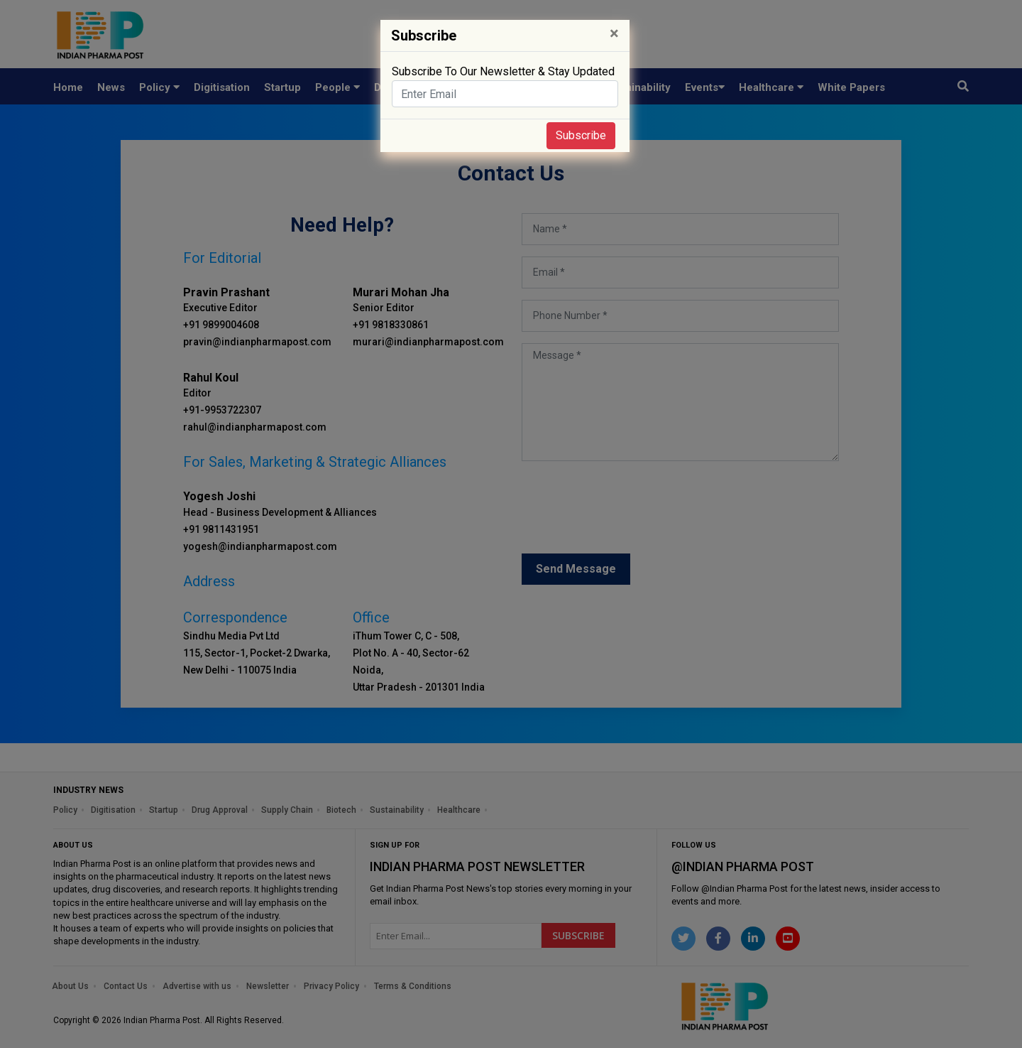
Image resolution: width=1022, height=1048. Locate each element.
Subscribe (581, 135)
